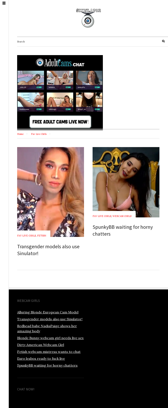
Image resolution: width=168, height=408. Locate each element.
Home (20, 133)
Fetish (41, 235)
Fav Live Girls (38, 133)
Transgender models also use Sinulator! (49, 319)
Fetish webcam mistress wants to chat (49, 351)
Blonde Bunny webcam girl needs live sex (50, 338)
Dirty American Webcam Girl (40, 345)
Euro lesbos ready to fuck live (41, 358)
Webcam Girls (121, 216)
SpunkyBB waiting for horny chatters (47, 365)
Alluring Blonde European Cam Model (47, 312)
